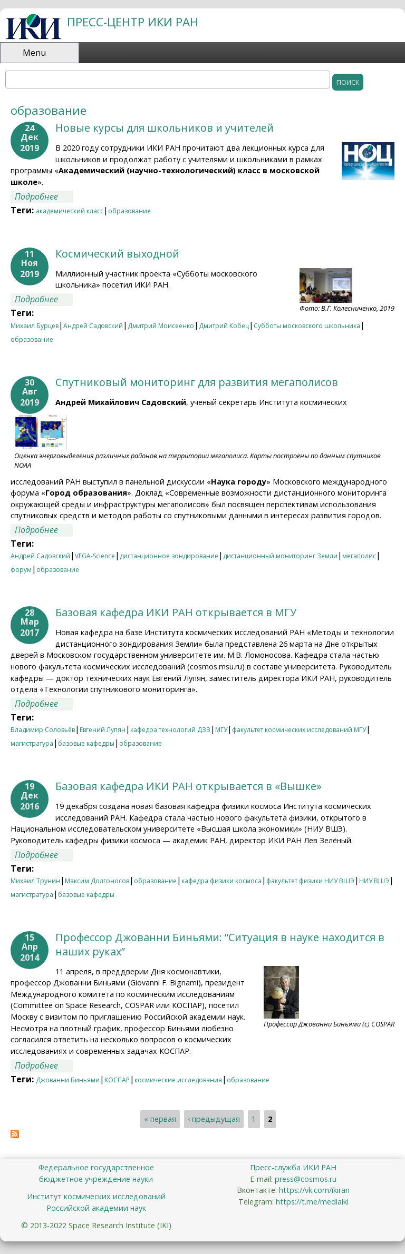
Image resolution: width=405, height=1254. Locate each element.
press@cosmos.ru (305, 1179)
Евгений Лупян (103, 729)
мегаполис (359, 555)
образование (129, 210)
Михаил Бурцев (35, 325)
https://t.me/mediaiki (312, 1202)
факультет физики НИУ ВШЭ (310, 880)
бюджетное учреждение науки (96, 1179)
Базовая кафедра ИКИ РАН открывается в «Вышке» (188, 786)
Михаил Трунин (35, 880)
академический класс (69, 210)
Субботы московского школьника (307, 325)
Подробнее (44, 196)
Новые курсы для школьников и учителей (164, 128)
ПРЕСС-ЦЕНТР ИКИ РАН (132, 22)
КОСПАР (117, 1079)
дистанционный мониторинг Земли (280, 555)
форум (21, 569)
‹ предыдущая (214, 1119)
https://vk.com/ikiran (314, 1190)
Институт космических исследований (96, 1196)
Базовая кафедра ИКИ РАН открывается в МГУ (175, 612)
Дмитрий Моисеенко (161, 325)
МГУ (221, 729)
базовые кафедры (86, 743)
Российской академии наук (96, 1208)
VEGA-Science (95, 555)
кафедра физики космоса (221, 880)
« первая (160, 1119)
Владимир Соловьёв (43, 729)
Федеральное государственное (96, 1167)
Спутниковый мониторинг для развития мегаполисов (196, 382)
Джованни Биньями (68, 1079)
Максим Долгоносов (97, 880)
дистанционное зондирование (169, 555)
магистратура (32, 743)
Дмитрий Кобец (224, 325)
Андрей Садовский (93, 325)
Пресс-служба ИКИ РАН (293, 1167)
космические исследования (178, 1079)
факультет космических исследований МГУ (299, 729)
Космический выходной (117, 253)
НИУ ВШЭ (374, 880)
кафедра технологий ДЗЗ (170, 729)
